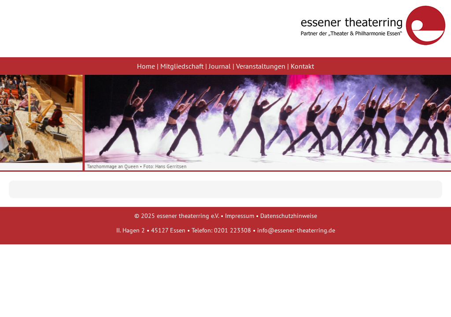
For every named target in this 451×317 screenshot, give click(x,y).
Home (146, 66)
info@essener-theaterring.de (296, 230)
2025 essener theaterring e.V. (180, 215)
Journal (220, 66)
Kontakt (302, 66)
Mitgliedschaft (181, 66)
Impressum (239, 215)
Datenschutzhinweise (288, 215)
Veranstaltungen (260, 66)
